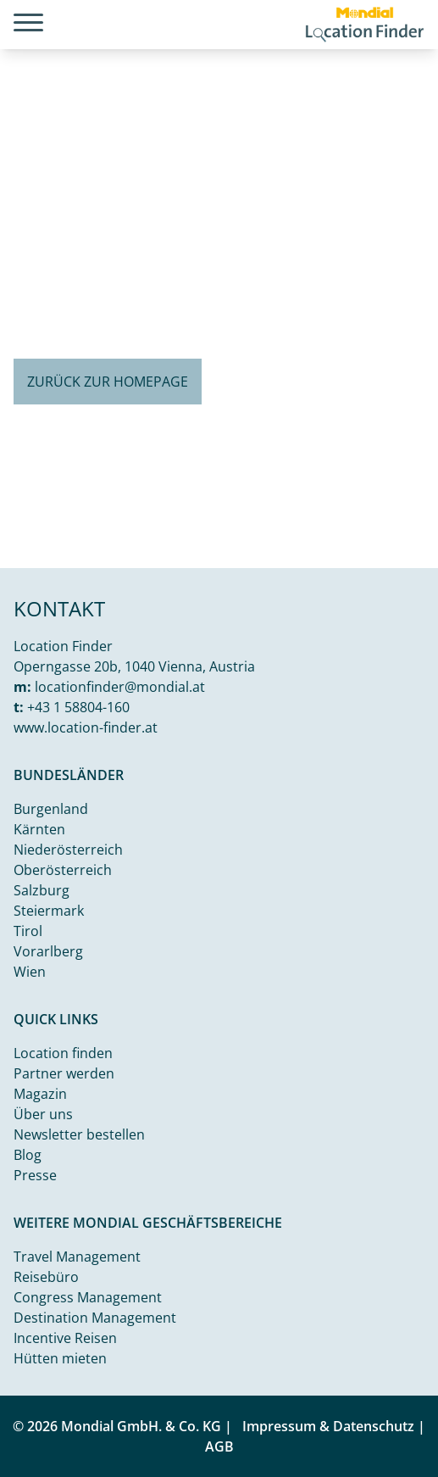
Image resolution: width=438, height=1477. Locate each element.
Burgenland (51, 809)
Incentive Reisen (65, 1338)
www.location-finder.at (86, 727)
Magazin (40, 1093)
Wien (30, 971)
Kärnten (39, 829)
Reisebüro (46, 1277)
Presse (35, 1175)
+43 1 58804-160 (78, 707)
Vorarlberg (48, 951)
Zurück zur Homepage (107, 381)
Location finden (63, 1053)
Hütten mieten (60, 1358)
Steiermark (49, 910)
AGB (219, 1446)
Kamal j (352, 554)
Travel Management (77, 1256)
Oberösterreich (63, 870)
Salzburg (41, 890)
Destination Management (95, 1317)
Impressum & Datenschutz (328, 1426)
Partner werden (64, 1073)
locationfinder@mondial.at (120, 686)
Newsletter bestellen (79, 1134)
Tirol (28, 931)
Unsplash (409, 554)
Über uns (43, 1114)
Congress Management (88, 1297)
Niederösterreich (68, 849)
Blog (28, 1154)
